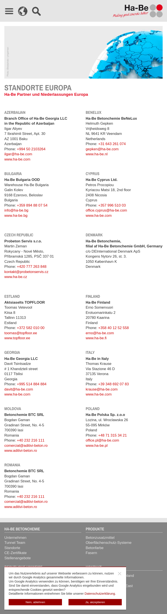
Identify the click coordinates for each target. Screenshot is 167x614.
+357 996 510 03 (112, 205)
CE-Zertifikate (15, 553)
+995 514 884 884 (32, 384)
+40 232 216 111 (30, 440)
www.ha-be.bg (15, 215)
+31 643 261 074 (112, 144)
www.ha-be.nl (97, 154)
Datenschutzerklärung (100, 593)
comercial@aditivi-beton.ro (26, 446)
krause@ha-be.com (102, 389)
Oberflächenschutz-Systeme (109, 543)
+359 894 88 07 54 (32, 205)
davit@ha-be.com (18, 389)
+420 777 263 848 (32, 267)
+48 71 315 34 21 (112, 435)
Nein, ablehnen (35, 602)
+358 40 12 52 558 (113, 328)
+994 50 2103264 (31, 149)
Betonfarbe (95, 548)
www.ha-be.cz (15, 277)
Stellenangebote (17, 558)
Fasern (91, 553)
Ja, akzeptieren (95, 602)
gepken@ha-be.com (102, 149)
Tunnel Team (14, 543)
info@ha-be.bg (16, 210)
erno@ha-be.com (100, 333)
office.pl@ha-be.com (102, 440)
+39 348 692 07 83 (113, 384)
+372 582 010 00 (30, 328)
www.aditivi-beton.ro (20, 451)
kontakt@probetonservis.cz (26, 272)
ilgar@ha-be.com (18, 154)
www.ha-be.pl (97, 446)
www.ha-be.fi (96, 338)
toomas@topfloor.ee (20, 333)
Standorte (12, 548)
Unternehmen (15, 538)
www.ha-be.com (17, 159)
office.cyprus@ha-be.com (106, 210)
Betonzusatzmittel (100, 538)
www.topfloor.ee (17, 338)
